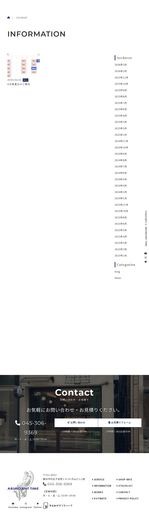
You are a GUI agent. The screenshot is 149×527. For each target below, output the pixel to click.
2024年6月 (121, 173)
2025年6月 (121, 109)
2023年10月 (121, 211)
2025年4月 (121, 115)
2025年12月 (121, 77)
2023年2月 (121, 249)
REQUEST (66, 5)
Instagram (26, 506)
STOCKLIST (90, 5)
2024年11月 (121, 141)
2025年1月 (121, 134)
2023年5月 (121, 230)
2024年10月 (121, 147)
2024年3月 (121, 192)
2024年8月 (121, 160)
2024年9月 (121, 153)
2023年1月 (121, 255)
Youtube (13, 506)
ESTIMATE (99, 498)
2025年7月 (121, 103)
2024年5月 (121, 179)
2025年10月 (121, 83)
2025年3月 (121, 122)
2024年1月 (121, 198)
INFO (43, 5)
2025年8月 (121, 96)
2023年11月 (121, 204)
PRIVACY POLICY (127, 498)
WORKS (33, 5)
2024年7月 (121, 166)
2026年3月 (121, 64)
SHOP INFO (124, 479)
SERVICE (53, 5)
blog (117, 271)
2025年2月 (121, 128)
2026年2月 (121, 71)
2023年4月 (121, 236)
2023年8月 (121, 217)
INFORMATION (101, 485)
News (118, 278)
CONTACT (123, 492)
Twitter (37, 506)
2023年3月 (121, 243)
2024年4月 (121, 185)
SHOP (78, 5)
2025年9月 (121, 90)
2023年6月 (121, 223)
